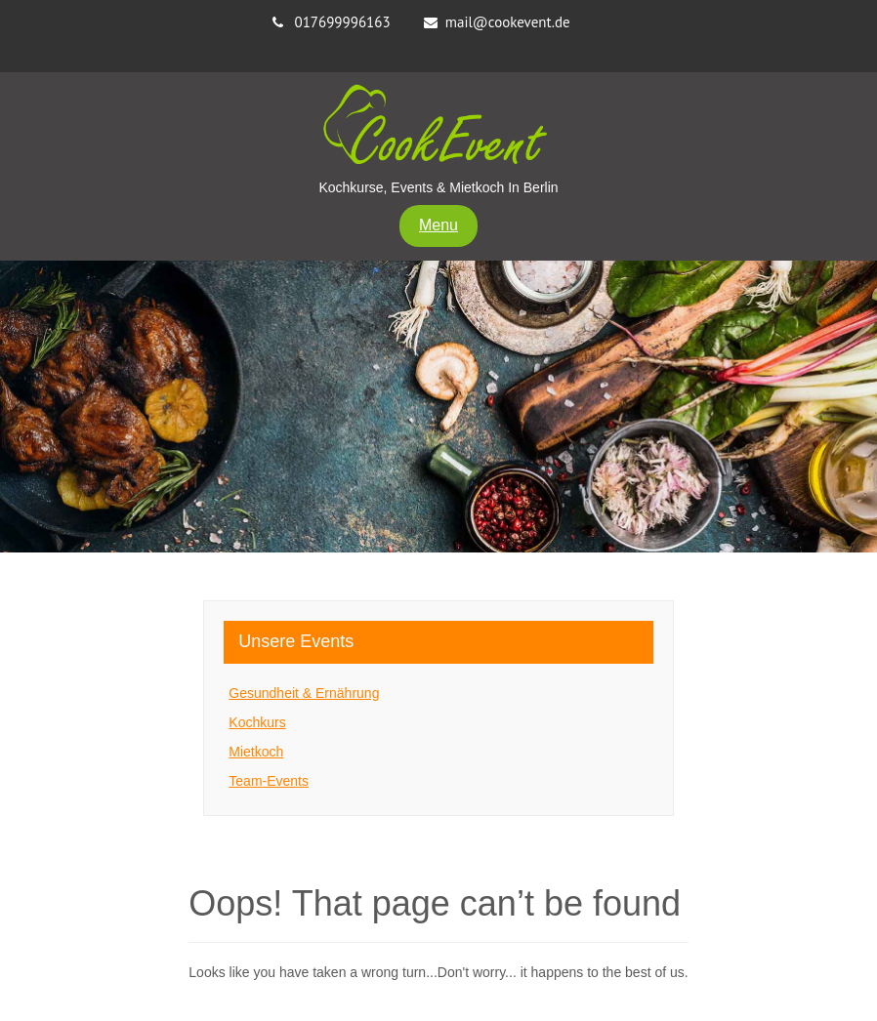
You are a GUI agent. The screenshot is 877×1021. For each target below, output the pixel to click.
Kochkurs (257, 722)
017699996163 (342, 22)
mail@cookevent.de (507, 22)
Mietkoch (256, 751)
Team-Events (269, 781)
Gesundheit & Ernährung (304, 693)
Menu (438, 225)
